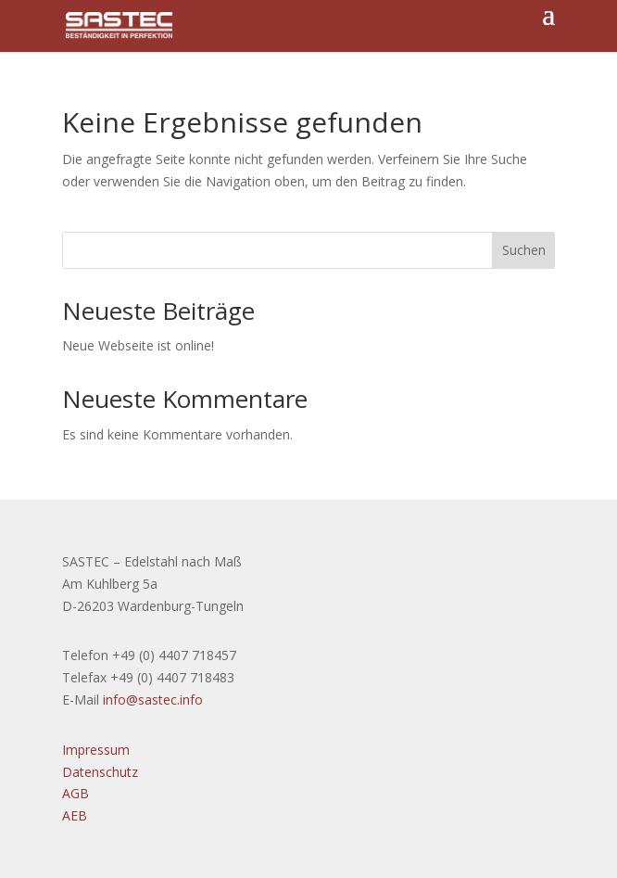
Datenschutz (100, 772)
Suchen (524, 250)
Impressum (96, 749)
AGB (75, 793)
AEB (74, 815)
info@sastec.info (153, 699)
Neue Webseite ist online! (138, 345)
